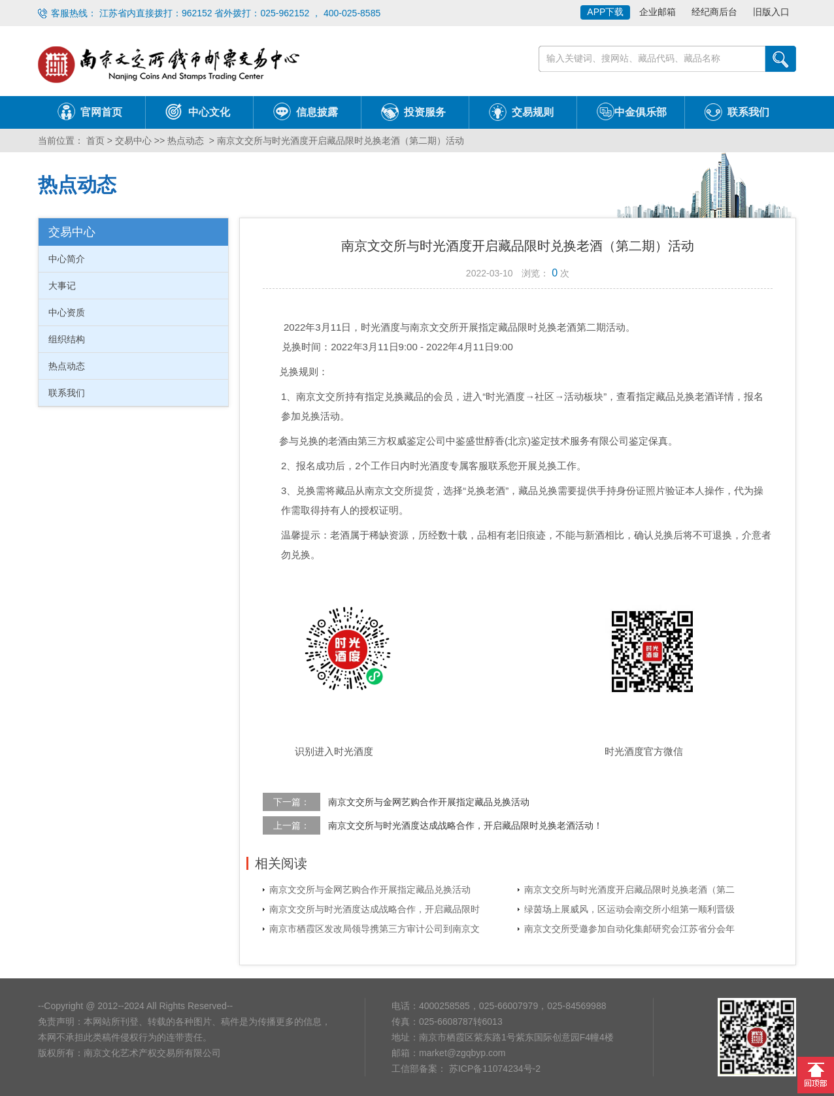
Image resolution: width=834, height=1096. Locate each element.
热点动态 (185, 140)
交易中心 (133, 140)
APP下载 (605, 12)
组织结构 (66, 339)
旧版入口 (771, 12)
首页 (94, 140)
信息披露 (317, 112)
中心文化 (209, 112)
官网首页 (101, 112)
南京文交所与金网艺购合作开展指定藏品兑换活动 (428, 802)
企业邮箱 (657, 12)
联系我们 (748, 112)
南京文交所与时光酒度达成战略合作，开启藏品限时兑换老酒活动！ (465, 825)
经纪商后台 (714, 12)
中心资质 (66, 312)
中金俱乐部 (640, 112)
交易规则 (533, 112)
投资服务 (425, 112)
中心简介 (66, 259)
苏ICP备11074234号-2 (493, 1068)
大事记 (62, 285)
